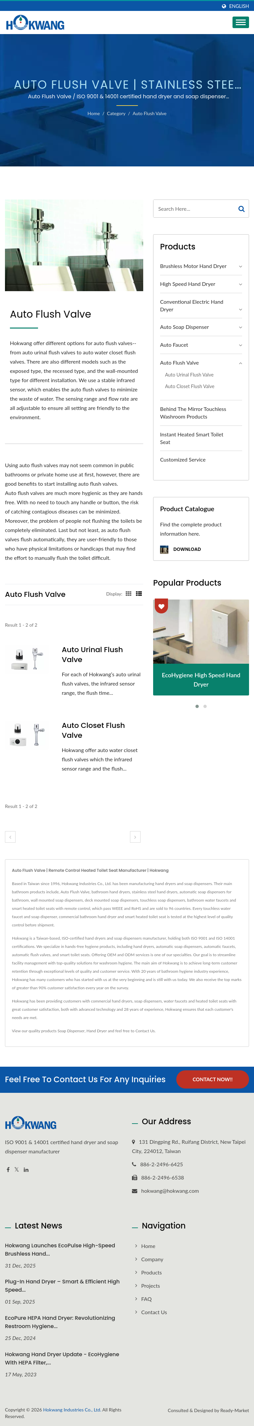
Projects (150, 1285)
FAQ (146, 1298)
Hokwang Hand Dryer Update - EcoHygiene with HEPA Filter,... (62, 1358)
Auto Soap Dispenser (184, 327)
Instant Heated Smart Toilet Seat (191, 438)
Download (180, 550)
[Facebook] (8, 1169)
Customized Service (183, 459)
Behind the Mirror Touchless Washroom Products (193, 413)
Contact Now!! (212, 1080)
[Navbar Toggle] (241, 22)
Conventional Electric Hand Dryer (191, 305)
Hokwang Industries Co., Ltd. (72, 1409)
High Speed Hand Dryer (187, 284)
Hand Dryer (97, 1030)
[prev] (10, 837)
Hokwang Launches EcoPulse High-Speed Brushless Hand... (60, 1249)
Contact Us (144, 1030)
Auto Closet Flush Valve (93, 730)
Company (152, 1259)
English (239, 6)
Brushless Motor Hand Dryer (193, 266)
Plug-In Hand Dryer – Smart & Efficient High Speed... (62, 1286)
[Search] (193, 208)
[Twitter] (16, 1169)
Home (94, 113)
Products (151, 1272)
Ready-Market (234, 1410)
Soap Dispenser (71, 1030)
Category (116, 113)
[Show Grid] (128, 593)
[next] (135, 837)
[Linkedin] (26, 1169)
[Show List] (139, 593)
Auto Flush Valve (150, 113)
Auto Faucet (174, 344)
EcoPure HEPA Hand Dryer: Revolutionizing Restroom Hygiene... (60, 1322)
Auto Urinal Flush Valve (92, 655)
